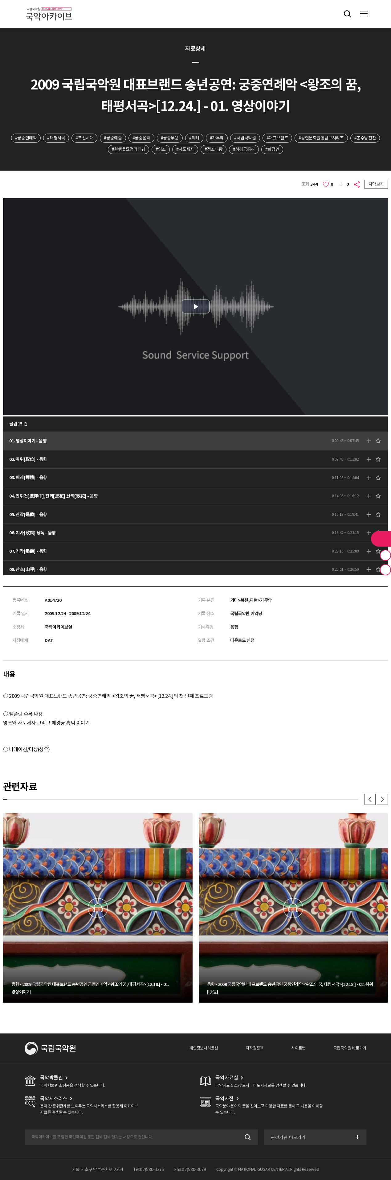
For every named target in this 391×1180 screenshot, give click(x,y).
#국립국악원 (245, 138)
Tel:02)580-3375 (148, 1169)
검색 (246, 1137)
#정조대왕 (213, 149)
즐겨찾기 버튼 (385, 555)
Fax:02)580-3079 (190, 1169)
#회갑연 (272, 149)
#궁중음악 (141, 138)
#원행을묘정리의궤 (128, 149)
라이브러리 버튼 (381, 538)
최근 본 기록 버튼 (385, 569)
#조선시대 (84, 138)
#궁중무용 (170, 138)
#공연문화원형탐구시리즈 (321, 138)
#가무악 (217, 138)
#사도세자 (185, 149)
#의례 (194, 138)
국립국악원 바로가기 (349, 1048)
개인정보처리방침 (203, 1048)
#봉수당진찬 (365, 138)
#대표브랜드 (277, 138)
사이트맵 (298, 1048)
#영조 (161, 149)
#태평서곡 (56, 138)
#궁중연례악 (26, 138)
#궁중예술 (113, 138)
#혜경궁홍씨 (244, 149)
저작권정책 (254, 1048)
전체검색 (347, 13)
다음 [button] (382, 799)
